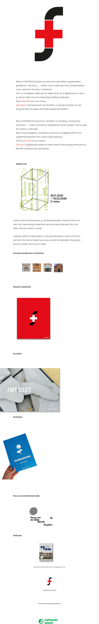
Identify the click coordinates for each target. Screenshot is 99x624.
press (58, 567)
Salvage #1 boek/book (22, 287)
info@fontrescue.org (49, 590)
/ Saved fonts (38, 253)
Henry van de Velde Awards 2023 (26, 496)
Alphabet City (21, 164)
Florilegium (17, 417)
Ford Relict (17, 353)
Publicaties (17, 535)
